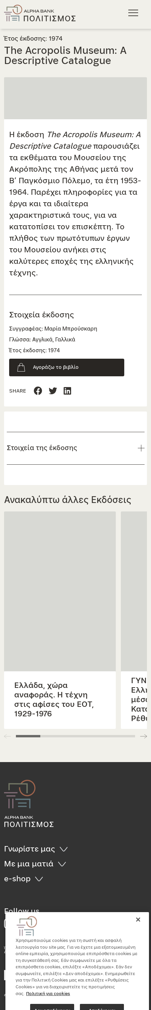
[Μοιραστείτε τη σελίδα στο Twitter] (67, 391)
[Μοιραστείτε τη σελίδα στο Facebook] (38, 391)
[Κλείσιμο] (138, 931)
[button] (143, 736)
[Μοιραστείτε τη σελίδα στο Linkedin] (53, 391)
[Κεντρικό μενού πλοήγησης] (134, 12)
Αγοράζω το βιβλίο (56, 367)
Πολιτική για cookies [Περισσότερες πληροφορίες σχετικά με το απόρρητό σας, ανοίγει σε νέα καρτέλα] (48, 1005)
